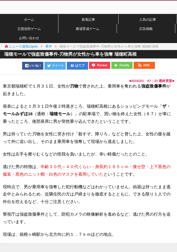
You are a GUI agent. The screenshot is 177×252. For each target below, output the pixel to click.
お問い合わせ (29, 38)
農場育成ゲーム (87, 28)
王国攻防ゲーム (29, 28)
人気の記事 (147, 19)
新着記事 (88, 19)
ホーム (29, 19)
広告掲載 (146, 28)
